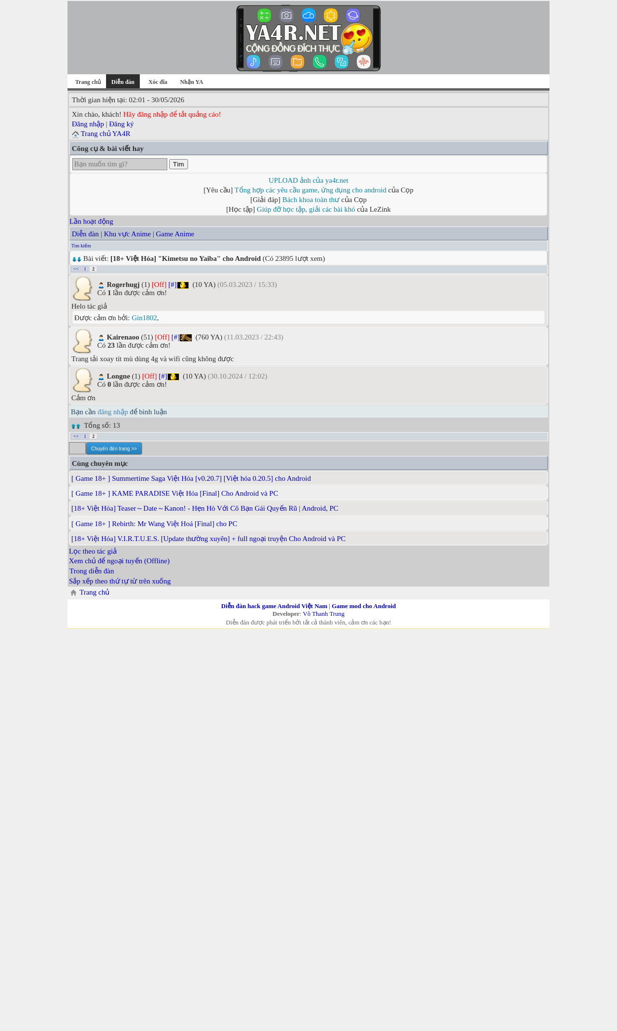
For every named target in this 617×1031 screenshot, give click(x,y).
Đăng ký (121, 124)
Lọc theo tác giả (93, 551)
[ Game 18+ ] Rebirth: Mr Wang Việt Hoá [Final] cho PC (154, 524)
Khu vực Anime (127, 234)
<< (76, 268)
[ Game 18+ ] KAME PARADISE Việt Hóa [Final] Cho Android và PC (174, 493)
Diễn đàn (85, 234)
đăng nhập (112, 412)
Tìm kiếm (81, 245)
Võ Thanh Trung (323, 613)
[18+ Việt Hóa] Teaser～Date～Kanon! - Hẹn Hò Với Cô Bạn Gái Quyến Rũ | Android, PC (204, 508)
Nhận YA (191, 82)
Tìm (178, 164)
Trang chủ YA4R (105, 133)
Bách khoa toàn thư (311, 199)
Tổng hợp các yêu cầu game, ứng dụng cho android (311, 190)
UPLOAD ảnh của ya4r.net (308, 180)
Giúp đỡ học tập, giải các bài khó (306, 209)
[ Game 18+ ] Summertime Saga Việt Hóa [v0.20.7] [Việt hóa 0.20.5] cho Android (191, 478)
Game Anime (175, 234)
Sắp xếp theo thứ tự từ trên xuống (120, 581)
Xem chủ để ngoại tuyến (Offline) (119, 561)
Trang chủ (88, 82)
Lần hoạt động (91, 221)
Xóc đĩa (157, 82)
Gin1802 (144, 318)
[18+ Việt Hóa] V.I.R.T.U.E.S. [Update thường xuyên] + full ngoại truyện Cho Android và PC (208, 539)
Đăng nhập (88, 124)
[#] (172, 284)
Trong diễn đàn (91, 571)
